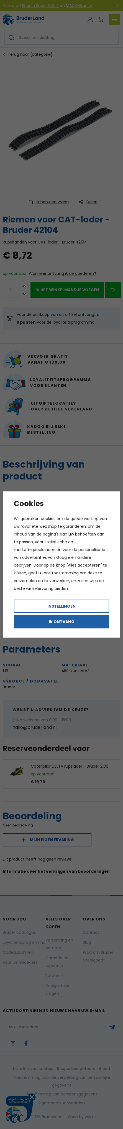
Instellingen (61, 606)
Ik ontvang (62, 622)
